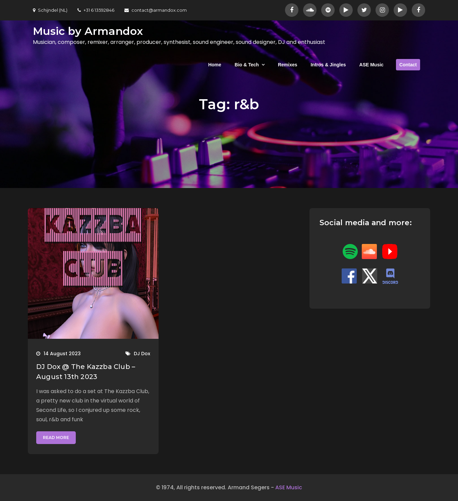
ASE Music (371, 64)
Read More (56, 437)
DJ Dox (142, 353)
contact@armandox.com (155, 10)
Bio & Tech (247, 64)
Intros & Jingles (328, 64)
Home (214, 64)
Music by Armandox (88, 31)
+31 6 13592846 (95, 10)
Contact (408, 64)
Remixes (287, 64)
